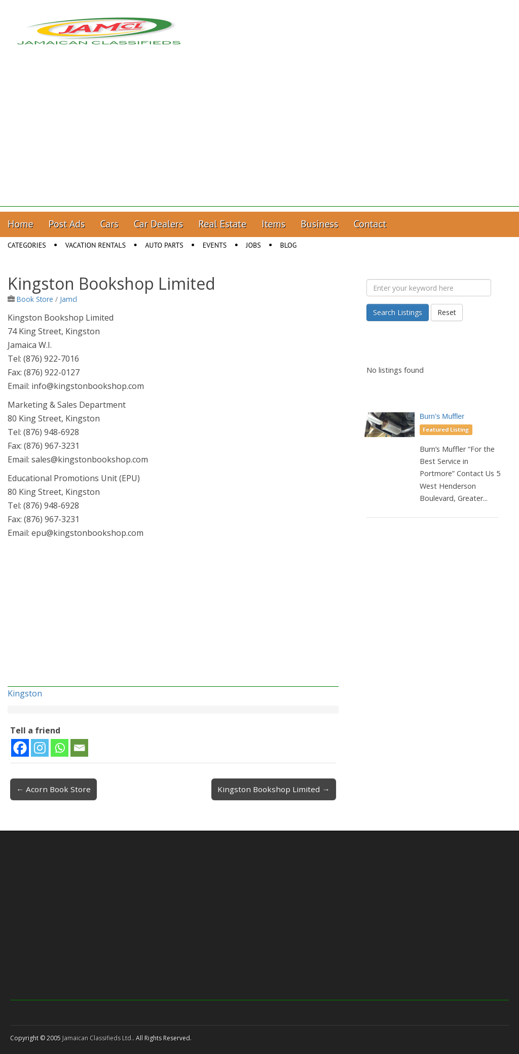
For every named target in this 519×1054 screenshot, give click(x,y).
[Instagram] (40, 748)
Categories (27, 245)
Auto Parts (164, 245)
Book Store (35, 299)
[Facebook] (20, 748)
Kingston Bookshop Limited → (273, 789)
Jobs (253, 245)
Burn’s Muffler (442, 416)
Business (319, 223)
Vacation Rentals (95, 245)
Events (215, 245)
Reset (446, 312)
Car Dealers (158, 223)
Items (273, 223)
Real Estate (222, 223)
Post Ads (67, 223)
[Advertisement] (259, 136)
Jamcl (68, 299)
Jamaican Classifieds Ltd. (97, 1038)
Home (20, 223)
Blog (288, 245)
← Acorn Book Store (53, 789)
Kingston (25, 693)
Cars (109, 223)
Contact (369, 223)
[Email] (79, 748)
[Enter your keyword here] (428, 287)
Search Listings (397, 312)
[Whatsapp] (59, 748)
